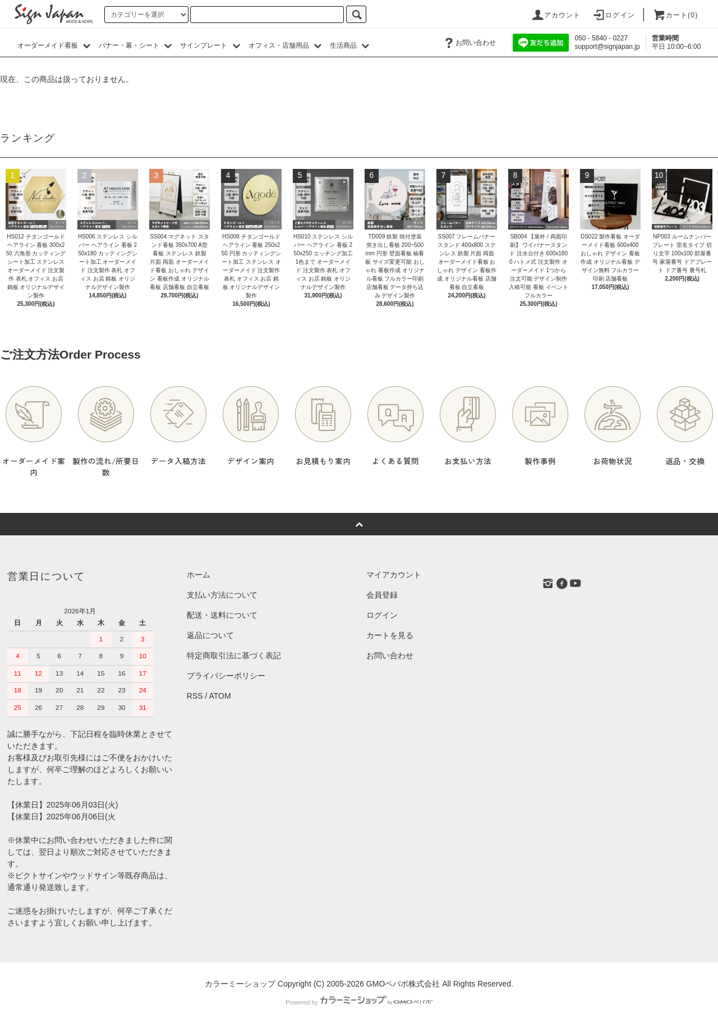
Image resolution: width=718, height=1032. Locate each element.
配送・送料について (222, 615)
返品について (210, 635)
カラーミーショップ (240, 983)
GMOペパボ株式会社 (403, 983)
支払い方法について (222, 594)
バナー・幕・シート (136, 45)
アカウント (556, 15)
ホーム (198, 574)
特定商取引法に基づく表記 (234, 655)
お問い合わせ (469, 42)
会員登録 (382, 594)
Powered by (359, 1002)
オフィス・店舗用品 (286, 45)
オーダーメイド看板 (55, 45)
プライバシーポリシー (226, 675)
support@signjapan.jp (606, 47)
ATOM (220, 695)
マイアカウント (393, 574)
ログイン (613, 15)
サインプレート (211, 45)
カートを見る (389, 635)
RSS (195, 695)
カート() (675, 15)
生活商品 (351, 45)
